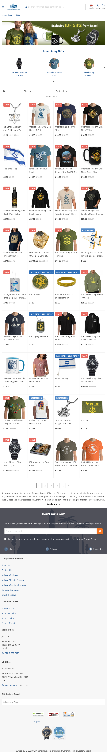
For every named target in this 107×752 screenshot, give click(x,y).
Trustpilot (36, 721)
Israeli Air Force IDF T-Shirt (39, 170)
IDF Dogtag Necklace (38, 336)
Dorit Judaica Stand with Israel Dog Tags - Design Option (14, 296)
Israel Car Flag (61, 378)
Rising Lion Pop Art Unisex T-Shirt (38, 422)
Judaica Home (7, 15)
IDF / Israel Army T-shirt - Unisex (66, 254)
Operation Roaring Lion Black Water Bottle (14, 212)
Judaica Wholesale (10, 575)
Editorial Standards (10, 590)
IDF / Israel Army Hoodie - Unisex (92, 296)
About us (6, 565)
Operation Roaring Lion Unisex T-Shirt (40, 128)
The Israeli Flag (10, 168)
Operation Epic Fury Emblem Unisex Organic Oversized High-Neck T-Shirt (92, 212)
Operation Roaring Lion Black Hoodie (40, 212)
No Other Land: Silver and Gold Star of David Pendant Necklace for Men (13, 128)
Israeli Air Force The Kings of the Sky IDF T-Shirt (65, 170)
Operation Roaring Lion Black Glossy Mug (92, 170)
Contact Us (7, 570)
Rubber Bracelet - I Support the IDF (64, 296)
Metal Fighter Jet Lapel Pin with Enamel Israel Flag (91, 254)
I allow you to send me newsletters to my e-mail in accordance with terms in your (52, 539)
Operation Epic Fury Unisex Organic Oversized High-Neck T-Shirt (14, 254)
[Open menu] (3, 7)
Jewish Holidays (9, 595)
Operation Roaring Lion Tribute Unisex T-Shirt (66, 212)
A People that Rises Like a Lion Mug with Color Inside (14, 380)
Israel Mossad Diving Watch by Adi (13, 464)
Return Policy (8, 618)
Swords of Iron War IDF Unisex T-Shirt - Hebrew (66, 464)
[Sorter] (79, 91)
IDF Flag (84, 420)
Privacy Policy (90, 539)
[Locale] (91, 7)
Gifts (18, 15)
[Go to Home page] (13, 6)
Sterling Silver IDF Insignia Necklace (63, 422)
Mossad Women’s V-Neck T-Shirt (38, 380)
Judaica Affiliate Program (13, 580)
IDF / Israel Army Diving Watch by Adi (92, 380)
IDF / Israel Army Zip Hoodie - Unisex (90, 338)
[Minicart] (103, 7)
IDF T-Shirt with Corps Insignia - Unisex (13, 422)
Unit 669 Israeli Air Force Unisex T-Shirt (90, 464)
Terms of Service (9, 623)
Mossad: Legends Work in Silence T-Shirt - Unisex (14, 338)
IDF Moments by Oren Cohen (39, 464)
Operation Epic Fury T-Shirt (65, 128)
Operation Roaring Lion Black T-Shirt (92, 128)
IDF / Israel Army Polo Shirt (65, 338)
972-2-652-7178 (12, 653)
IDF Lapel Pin (35, 294)
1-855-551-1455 (12, 685)
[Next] (105, 67)
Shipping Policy (9, 613)
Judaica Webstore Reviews (14, 585)
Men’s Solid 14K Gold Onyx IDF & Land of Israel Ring (39, 254)
